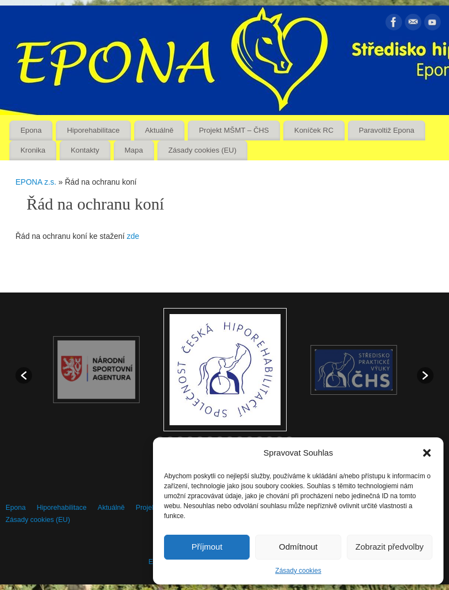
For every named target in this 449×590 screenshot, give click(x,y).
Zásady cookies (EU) (202, 150)
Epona (30, 130)
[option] (225, 369)
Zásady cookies (298, 571)
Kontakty (85, 150)
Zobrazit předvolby (390, 546)
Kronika (32, 150)
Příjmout (207, 546)
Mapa (134, 150)
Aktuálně (159, 130)
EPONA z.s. (35, 181)
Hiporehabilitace (93, 130)
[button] (426, 452)
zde (133, 236)
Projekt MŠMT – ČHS (234, 130)
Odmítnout (298, 546)
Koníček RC (314, 130)
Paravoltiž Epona (387, 130)
